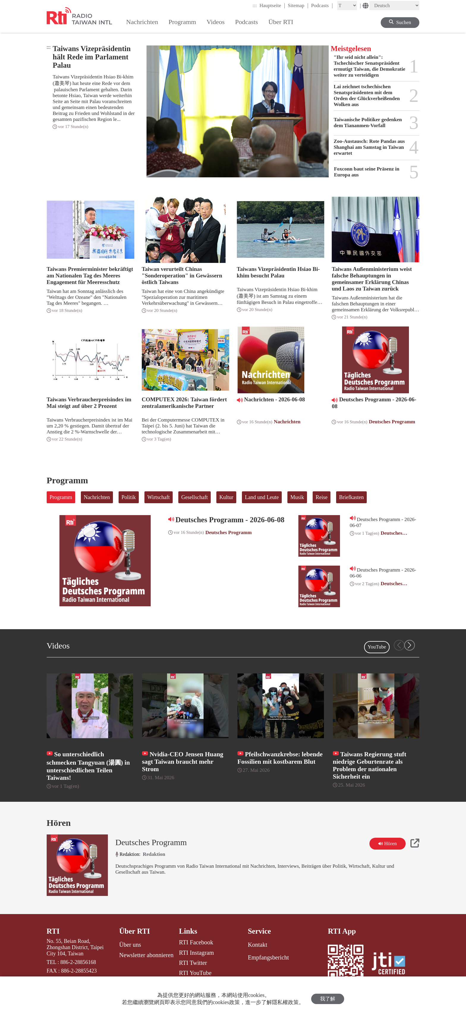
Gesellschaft (194, 497)
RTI (53, 931)
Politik (129, 497)
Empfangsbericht (268, 957)
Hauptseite (272, 5)
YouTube (377, 647)
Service (259, 931)
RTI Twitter (193, 963)
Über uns (130, 944)
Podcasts (322, 5)
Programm (61, 497)
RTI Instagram (196, 952)
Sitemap (298, 5)
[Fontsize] (347, 5)
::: (255, 5)
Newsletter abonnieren (146, 955)
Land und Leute (262, 497)
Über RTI (134, 931)
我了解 (327, 999)
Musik (297, 497)
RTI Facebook (196, 942)
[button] (409, 645)
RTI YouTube (195, 973)
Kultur (226, 497)
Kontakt (257, 944)
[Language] (394, 5)
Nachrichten (97, 497)
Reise (322, 497)
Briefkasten (351, 497)
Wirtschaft (158, 497)
